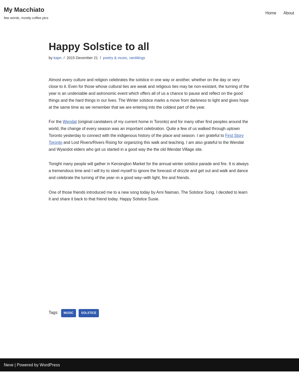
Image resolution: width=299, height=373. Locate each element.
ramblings (138, 58)
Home (270, 13)
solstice (89, 314)
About (288, 13)
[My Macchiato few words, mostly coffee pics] (26, 13)
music (69, 314)
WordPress (50, 366)
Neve (8, 366)
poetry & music (115, 58)
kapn (58, 58)
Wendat (70, 122)
